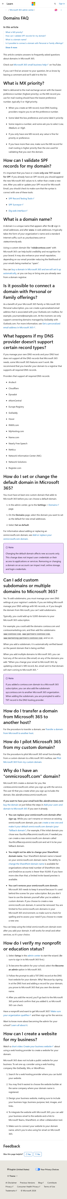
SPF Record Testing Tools (20, 198)
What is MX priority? (14, 32)
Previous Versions (27, 1182)
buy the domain (10, 804)
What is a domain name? (16, 39)
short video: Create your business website (32, 1046)
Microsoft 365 (16, 9)
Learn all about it (19, 1025)
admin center (34, 955)
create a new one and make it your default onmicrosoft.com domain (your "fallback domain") (36, 826)
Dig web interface (17, 210)
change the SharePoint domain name (26, 863)
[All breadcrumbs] (5, 10)
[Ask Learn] (56, 10)
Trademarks (10, 1190)
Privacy (9, 1186)
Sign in (62, 3)
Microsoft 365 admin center (37, 9)
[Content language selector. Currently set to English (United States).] (18, 1169)
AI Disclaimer (11, 1182)
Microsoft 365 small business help (30, 64)
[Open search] (55, 3)
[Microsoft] (33, 4)
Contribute (52, 1182)
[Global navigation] (3, 3)
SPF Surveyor (15, 204)
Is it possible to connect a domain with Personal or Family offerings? (34, 43)
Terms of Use (49, 1186)
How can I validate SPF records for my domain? (26, 35)
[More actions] (61, 10)
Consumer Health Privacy (28, 1186)
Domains (53, 504)
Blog (40, 1182)
